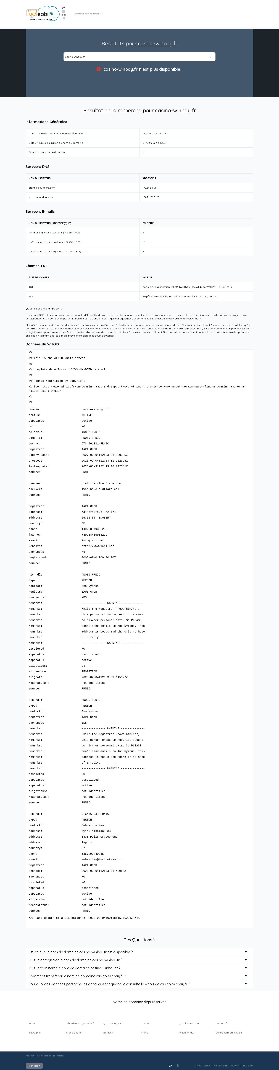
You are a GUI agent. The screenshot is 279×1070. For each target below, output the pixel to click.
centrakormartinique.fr (229, 1032)
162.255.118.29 (72, 242)
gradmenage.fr (112, 1023)
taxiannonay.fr (187, 1032)
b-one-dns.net (74, 1032)
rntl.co (144, 1032)
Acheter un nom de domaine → (88, 13)
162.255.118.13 (72, 251)
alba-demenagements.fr (80, 1023)
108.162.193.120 (151, 197)
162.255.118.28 (72, 232)
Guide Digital (45, 1055)
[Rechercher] (211, 57)
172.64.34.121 (150, 187)
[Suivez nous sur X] (170, 1065)
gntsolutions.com (188, 1023)
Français (34, 1065)
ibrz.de (145, 1023)
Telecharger (58, 1055)
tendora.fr (222, 1023)
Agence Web (32, 1055)
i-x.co (31, 1023)
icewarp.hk (34, 1032)
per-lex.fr (108, 1032)
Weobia (206, 1065)
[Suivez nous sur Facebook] (177, 1065)
